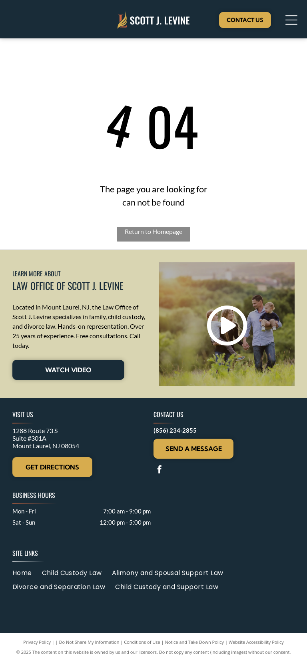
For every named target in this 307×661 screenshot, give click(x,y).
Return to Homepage (153, 231)
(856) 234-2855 (175, 430)
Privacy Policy (37, 642)
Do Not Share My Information (89, 642)
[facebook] (159, 470)
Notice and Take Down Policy (194, 642)
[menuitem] (27, 572)
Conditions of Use (142, 642)
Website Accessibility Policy (256, 642)
